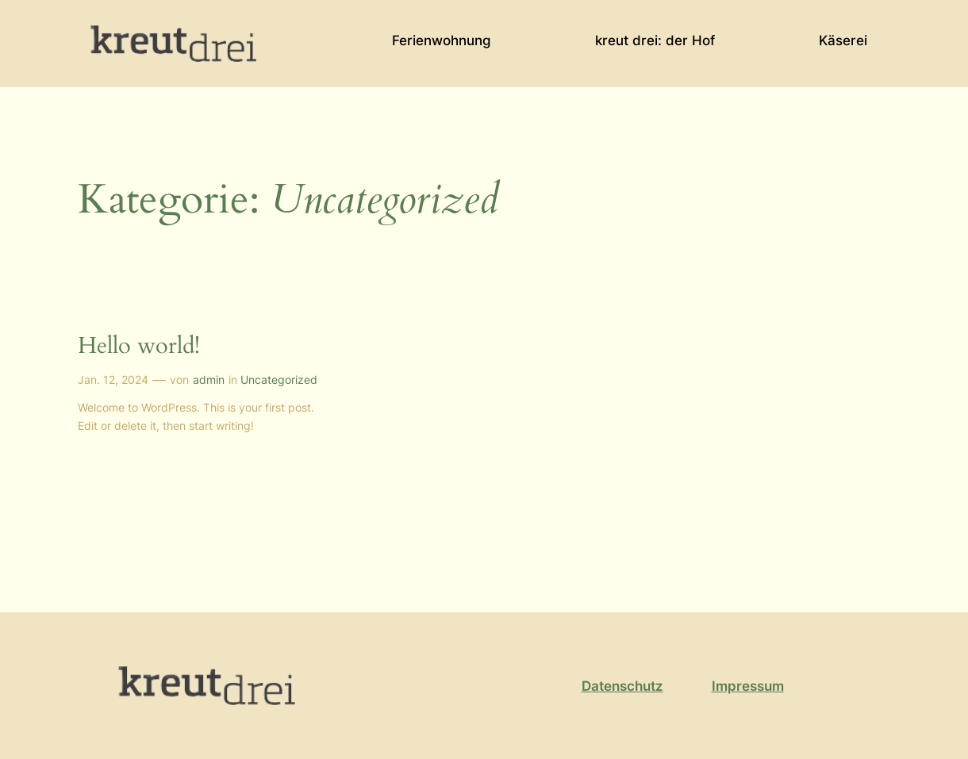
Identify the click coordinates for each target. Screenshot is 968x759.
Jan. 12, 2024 (113, 379)
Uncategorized (278, 379)
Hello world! (139, 346)
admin (209, 379)
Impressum (748, 686)
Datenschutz (622, 686)
